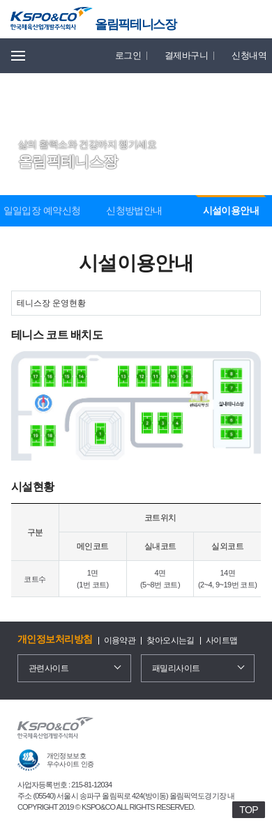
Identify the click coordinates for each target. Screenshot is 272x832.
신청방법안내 (134, 210)
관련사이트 (48, 668)
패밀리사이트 (176, 668)
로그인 (128, 55)
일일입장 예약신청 (42, 210)
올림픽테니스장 (135, 24)
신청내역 (249, 55)
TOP (248, 809)
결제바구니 (186, 55)
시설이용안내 (231, 210)
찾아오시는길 (170, 640)
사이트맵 (222, 640)
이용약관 (120, 640)
